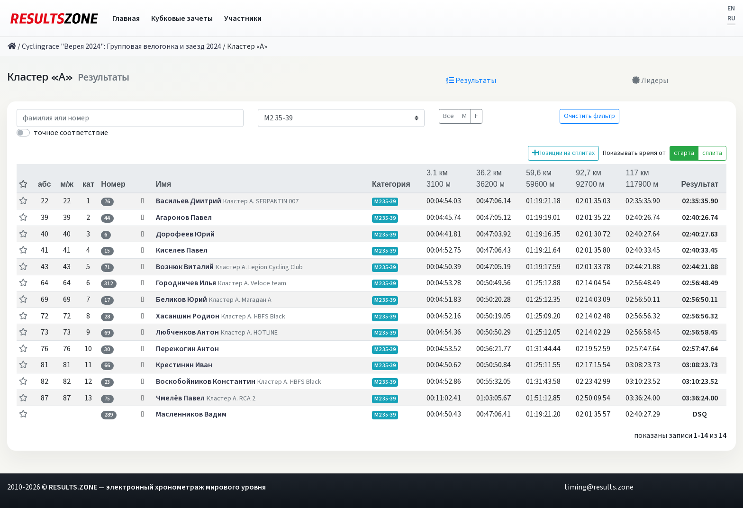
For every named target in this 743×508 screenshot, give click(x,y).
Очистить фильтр (589, 116)
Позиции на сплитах (563, 153)
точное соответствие (71, 132)
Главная (126, 18)
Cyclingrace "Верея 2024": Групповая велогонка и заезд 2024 (121, 46)
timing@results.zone (599, 487)
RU (731, 18)
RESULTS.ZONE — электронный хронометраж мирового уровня (157, 487)
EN (731, 8)
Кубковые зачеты (182, 18)
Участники (243, 18)
